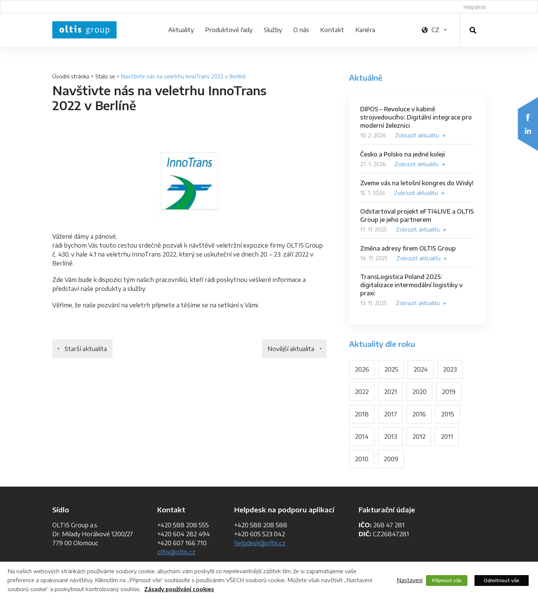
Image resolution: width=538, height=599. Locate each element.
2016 (419, 414)
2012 (419, 436)
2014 (362, 436)
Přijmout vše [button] (446, 580)
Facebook (528, 117)
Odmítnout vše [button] (501, 580)
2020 (419, 391)
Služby (273, 30)
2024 (421, 369)
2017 (390, 414)
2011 (447, 436)
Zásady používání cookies (179, 589)
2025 (391, 369)
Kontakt (332, 30)
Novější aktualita (291, 349)
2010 (361, 459)
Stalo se (105, 76)
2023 (450, 369)
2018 (362, 414)
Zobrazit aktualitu (417, 135)
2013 (390, 436)
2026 (362, 369)
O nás (301, 30)
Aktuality (181, 30)
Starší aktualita (86, 349)
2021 (390, 391)
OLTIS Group (84, 29)
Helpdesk (475, 7)
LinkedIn (528, 130)
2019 (448, 391)
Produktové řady (229, 30)
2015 (447, 414)
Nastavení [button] (410, 580)
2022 (362, 391)
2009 (391, 459)
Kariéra (365, 30)
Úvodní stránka (70, 76)
